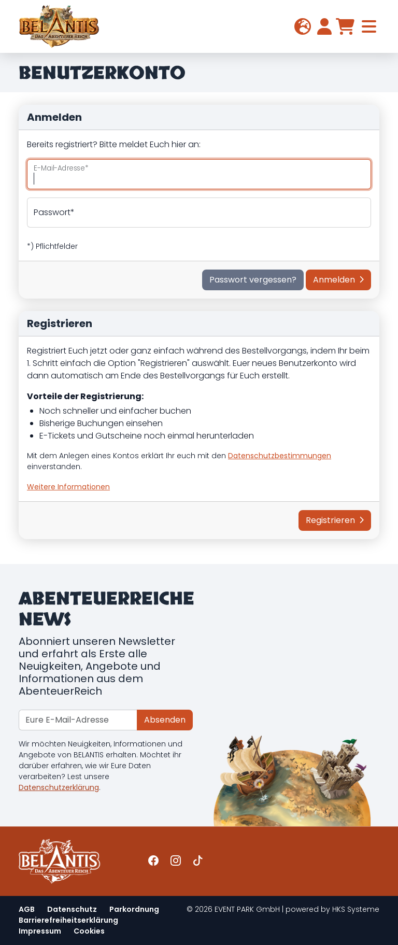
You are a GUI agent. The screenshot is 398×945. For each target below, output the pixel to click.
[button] (302, 26)
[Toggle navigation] (369, 26)
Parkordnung (134, 909)
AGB (27, 909)
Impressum (40, 931)
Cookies (89, 931)
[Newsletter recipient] (78, 720)
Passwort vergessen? (252, 280)
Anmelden (338, 280)
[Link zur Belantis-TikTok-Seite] (198, 861)
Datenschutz (72, 909)
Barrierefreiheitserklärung (68, 920)
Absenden (165, 720)
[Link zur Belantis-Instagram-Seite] (175, 861)
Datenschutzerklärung (59, 787)
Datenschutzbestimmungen (279, 455)
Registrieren (335, 520)
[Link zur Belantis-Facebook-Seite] (153, 861)
